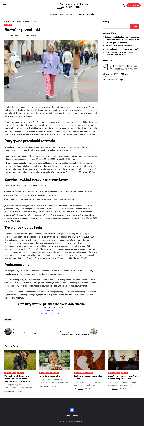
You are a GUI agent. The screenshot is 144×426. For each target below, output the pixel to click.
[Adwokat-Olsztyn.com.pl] (72, 5)
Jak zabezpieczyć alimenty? (116, 43)
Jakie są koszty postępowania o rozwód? (121, 49)
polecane (8, 320)
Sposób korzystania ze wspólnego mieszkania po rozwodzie (119, 53)
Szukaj (106, 22)
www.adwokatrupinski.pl (51, 314)
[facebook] (72, 410)
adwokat (10, 35)
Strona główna (9, 21)
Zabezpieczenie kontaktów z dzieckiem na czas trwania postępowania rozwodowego (122, 38)
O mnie (68, 416)
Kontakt (76, 416)
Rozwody (19, 21)
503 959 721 (51, 311)
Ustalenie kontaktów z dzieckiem (118, 46)
